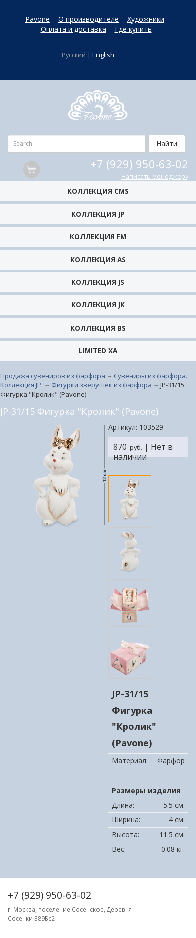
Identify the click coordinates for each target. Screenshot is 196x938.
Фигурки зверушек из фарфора (101, 384)
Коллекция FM (98, 236)
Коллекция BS (98, 328)
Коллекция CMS (98, 191)
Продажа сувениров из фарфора (52, 375)
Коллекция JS (97, 282)
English (103, 55)
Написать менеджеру (154, 176)
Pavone (37, 19)
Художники (145, 19)
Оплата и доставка (73, 29)
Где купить (133, 29)
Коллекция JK (98, 304)
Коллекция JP (98, 214)
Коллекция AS (98, 259)
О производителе (88, 19)
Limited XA (98, 350)
